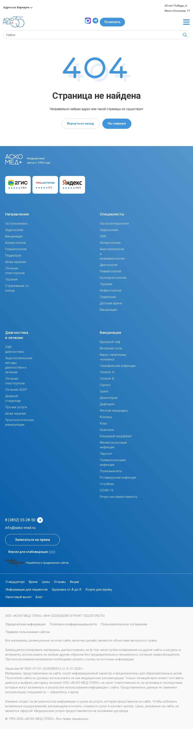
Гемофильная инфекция (117, 366)
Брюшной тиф (110, 342)
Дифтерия (107, 404)
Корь (103, 423)
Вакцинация (13, 236)
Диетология (108, 265)
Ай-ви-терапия (15, 262)
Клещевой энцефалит (116, 436)
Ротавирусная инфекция (118, 477)
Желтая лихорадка (114, 410)
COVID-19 (106, 490)
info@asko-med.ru (20, 528)
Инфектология (110, 290)
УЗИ (103, 236)
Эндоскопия (14, 230)
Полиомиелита (111, 471)
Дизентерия (109, 398)
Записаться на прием (32, 540)
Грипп (104, 391)
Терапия (11, 279)
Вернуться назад (80, 123)
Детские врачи (111, 303)
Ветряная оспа (111, 348)
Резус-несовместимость (119, 497)
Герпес (105, 385)
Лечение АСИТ (16, 390)
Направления (17, 214)
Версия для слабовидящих (31, 551)
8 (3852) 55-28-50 (20, 520)
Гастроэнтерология (114, 223)
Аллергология (15, 243)
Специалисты (112, 214)
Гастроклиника (16, 223)
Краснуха (107, 430)
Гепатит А (107, 372)
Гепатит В (107, 378)
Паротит (106, 454)
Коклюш (106, 417)
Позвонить (112, 22)
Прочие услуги (16, 407)
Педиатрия (13, 255)
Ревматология (15, 249)
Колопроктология (113, 278)
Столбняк (107, 484)
